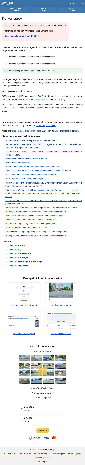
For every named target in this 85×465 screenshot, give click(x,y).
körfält (11, 105)
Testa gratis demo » (42, 351)
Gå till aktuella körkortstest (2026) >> (22, 36)
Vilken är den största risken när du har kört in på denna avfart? (33, 167)
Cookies (70, 454)
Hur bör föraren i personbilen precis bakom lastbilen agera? (31, 140)
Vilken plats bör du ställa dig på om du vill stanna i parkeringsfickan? (35, 236)
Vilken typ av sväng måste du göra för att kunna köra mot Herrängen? (36, 212)
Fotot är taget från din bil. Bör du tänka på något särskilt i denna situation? (38, 171)
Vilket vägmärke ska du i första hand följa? (24, 179)
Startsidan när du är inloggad (24, 305)
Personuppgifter (58, 454)
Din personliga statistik (61, 333)
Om (34, 454)
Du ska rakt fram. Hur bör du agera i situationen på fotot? (30, 175)
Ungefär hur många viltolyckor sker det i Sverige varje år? (30, 224)
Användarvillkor (44, 454)
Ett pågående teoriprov (61, 305)
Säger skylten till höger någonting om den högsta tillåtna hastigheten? (36, 232)
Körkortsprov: (15, 245)
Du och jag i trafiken (36, 99)
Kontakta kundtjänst (42, 458)
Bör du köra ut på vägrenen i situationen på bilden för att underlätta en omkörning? (41, 208)
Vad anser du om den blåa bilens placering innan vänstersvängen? (34, 216)
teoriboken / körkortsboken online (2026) (29, 131)
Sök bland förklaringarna (24, 333)
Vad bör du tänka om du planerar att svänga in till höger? (30, 220)
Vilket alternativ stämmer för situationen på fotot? (27, 228)
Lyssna (78, 454)
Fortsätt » (42, 430)
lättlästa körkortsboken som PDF (65, 131)
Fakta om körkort (24, 454)
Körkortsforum (9, 454)
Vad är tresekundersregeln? (17, 163)
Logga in (80, 3)
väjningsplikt (45, 83)
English (72, 3)
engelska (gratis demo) (46, 125)
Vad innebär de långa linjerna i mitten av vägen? (26, 159)
